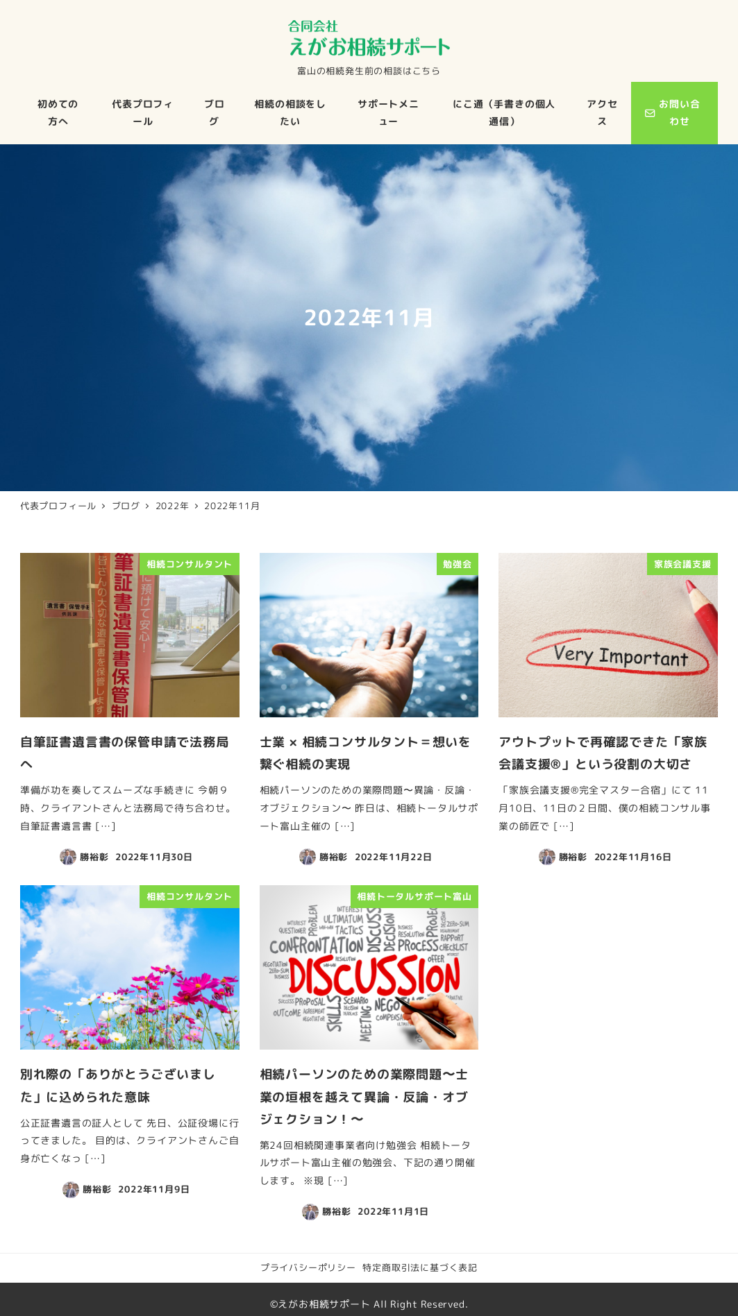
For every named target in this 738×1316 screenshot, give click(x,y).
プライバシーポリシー (308, 1267)
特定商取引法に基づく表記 (420, 1267)
